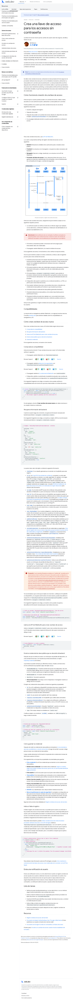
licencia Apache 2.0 (52, 938)
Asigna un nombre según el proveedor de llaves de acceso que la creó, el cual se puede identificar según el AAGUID (47, 768)
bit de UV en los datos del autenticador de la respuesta (51, 580)
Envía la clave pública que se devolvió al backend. (39, 337)
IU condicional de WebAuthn (46, 373)
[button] (9, 57)
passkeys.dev (32, 315)
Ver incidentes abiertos (26, 998)
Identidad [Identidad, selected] (14, 9)
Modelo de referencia (35, 1)
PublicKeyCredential (29, 660)
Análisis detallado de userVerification (46, 588)
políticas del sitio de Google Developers (34, 939)
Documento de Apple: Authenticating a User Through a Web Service (44, 920)
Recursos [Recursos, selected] (22, 1)
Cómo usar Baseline (47, 1)
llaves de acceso (33, 51)
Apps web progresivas (25, 9)
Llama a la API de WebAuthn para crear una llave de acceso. (42, 334)
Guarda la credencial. (32, 339)
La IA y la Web (5, 9)
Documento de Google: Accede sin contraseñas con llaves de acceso (45, 924)
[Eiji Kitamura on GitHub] (32, 45)
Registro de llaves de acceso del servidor (56, 802)
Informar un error (25, 995)
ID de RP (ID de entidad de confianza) (42, 475)
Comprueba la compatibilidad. (34, 329)
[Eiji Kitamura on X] (30, 45)
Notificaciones (44, 9)
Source (59, 359)
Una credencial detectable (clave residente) (47, 554)
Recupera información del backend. (36, 332)
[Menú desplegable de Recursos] (26, 2)
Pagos (35, 9)
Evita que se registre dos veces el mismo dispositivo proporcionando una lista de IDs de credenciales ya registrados (47, 530)
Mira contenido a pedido (43, 15)
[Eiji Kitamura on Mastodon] (34, 45)
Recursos (5, 6)
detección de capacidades (46, 363)
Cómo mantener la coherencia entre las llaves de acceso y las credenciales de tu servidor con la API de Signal (46, 863)
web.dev (25, 19)
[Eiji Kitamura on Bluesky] (36, 45)
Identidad (37, 19)
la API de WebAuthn (48, 136)
